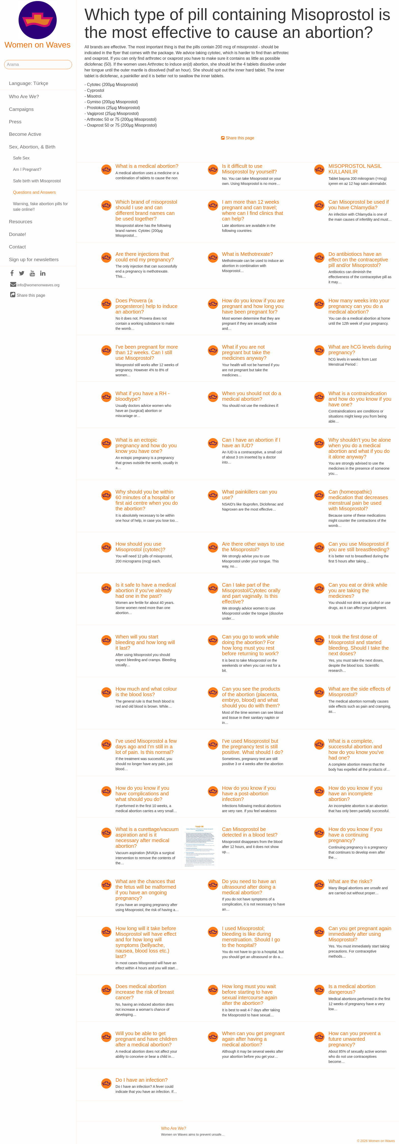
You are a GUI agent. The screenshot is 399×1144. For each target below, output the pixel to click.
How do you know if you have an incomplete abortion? (355, 793)
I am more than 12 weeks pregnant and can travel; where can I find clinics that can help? (252, 210)
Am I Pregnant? (27, 169)
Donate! (17, 234)
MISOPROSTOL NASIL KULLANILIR (355, 168)
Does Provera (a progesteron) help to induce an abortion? (147, 306)
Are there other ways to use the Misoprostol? (253, 546)
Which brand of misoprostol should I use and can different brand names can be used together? (146, 210)
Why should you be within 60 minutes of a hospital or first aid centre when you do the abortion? (147, 500)
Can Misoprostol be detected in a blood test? (250, 832)
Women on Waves (38, 25)
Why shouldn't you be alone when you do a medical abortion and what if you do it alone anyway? (360, 448)
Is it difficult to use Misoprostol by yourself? (249, 168)
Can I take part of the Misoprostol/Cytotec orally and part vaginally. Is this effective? (251, 593)
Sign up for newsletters (34, 259)
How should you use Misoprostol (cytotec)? (140, 546)
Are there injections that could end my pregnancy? (145, 256)
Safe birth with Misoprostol (37, 181)
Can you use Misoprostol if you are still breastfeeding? (359, 546)
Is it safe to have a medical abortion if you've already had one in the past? (146, 590)
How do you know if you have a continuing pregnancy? (355, 834)
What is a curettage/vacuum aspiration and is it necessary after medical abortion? (147, 837)
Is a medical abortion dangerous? (352, 989)
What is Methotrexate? (247, 254)
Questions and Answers (34, 192)
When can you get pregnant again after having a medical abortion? (253, 1039)
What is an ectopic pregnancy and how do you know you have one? (146, 445)
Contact (17, 246)
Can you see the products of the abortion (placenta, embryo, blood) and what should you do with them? (251, 697)
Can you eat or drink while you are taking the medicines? (358, 590)
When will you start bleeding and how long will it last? (145, 642)
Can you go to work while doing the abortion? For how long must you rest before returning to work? (250, 645)
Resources (20, 221)
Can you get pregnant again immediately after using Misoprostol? (360, 934)
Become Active (25, 134)
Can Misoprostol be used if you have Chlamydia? (359, 204)
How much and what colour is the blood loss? (146, 691)
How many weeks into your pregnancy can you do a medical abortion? (359, 306)
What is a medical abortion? (147, 166)
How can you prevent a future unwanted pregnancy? (355, 1039)
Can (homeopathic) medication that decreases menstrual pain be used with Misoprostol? (358, 500)
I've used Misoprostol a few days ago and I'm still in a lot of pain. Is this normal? (146, 746)
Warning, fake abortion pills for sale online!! (40, 207)
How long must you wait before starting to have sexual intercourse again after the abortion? (249, 995)
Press (15, 121)
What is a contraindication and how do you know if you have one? (360, 399)
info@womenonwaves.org (35, 284)
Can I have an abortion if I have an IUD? (251, 442)
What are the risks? (350, 881)
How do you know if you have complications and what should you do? (142, 793)
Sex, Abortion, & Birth (32, 147)
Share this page (27, 295)
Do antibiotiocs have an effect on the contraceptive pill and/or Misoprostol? (358, 259)
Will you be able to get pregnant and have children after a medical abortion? (146, 1039)
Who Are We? (24, 96)
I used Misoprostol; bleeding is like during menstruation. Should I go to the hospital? (251, 937)
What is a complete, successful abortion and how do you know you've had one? (356, 749)
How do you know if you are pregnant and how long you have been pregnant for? (253, 306)
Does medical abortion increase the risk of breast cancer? (145, 992)
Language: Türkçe (28, 83)
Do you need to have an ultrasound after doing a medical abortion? (249, 887)
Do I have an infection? (142, 1080)
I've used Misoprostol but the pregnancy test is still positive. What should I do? (252, 746)
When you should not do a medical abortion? (251, 396)
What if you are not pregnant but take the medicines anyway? (246, 352)
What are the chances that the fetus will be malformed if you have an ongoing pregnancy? (146, 890)
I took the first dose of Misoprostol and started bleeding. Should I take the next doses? (359, 645)
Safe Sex (21, 158)
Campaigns (21, 109)
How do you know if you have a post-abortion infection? (249, 793)
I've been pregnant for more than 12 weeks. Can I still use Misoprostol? (147, 352)
